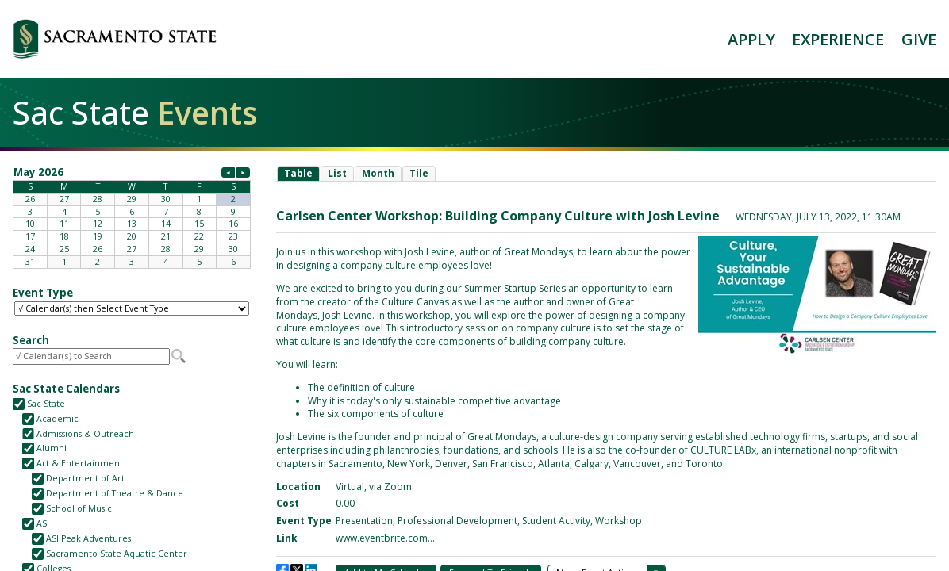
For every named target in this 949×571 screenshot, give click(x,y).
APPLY (751, 39)
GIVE (918, 39)
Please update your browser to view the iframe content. (132, 216)
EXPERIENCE (838, 39)
